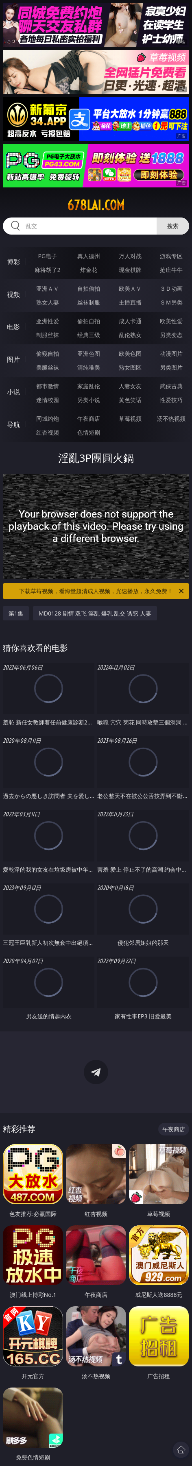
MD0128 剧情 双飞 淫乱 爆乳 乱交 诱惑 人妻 (95, 613)
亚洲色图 (88, 353)
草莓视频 (130, 418)
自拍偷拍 (88, 288)
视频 (13, 294)
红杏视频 (47, 432)
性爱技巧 (171, 400)
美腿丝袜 (47, 367)
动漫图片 (171, 353)
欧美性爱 (171, 321)
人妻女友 (130, 386)
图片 (13, 359)
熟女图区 (130, 367)
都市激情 (47, 386)
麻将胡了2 (48, 270)
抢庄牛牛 (171, 270)
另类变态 (171, 335)
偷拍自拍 (88, 321)
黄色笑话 (130, 400)
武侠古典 (171, 386)
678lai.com (95, 205)
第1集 (16, 613)
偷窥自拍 (47, 353)
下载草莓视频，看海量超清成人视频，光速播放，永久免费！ (102, 591)
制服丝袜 (47, 335)
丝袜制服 (88, 302)
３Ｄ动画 (171, 288)
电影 (13, 326)
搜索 (173, 226)
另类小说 (88, 400)
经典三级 (88, 335)
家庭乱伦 (88, 386)
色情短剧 (88, 432)
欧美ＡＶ (130, 288)
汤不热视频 (171, 418)
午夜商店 (88, 418)
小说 (13, 391)
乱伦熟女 (130, 335)
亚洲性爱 (47, 321)
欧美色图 (130, 353)
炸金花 (88, 270)
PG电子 (47, 256)
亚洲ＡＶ (47, 288)
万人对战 (130, 256)
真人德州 (88, 256)
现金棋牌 (130, 270)
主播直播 (130, 302)
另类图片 (171, 367)
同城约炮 (47, 418)
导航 (13, 424)
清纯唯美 (88, 367)
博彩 (13, 261)
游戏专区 (171, 256)
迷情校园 (47, 400)
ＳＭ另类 (171, 302)
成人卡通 (130, 321)
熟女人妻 (47, 302)
